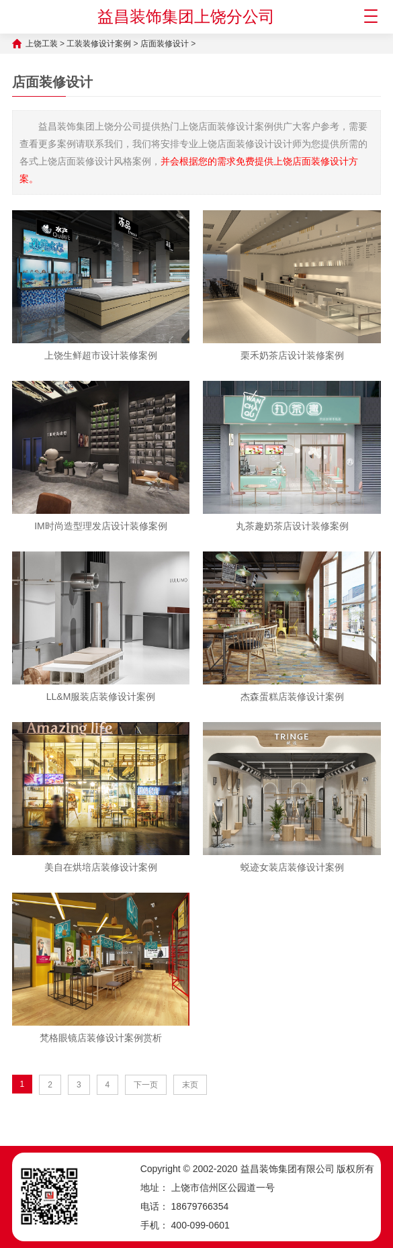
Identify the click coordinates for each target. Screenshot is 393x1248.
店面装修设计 (164, 43)
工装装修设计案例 (99, 43)
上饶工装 (42, 43)
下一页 (146, 1084)
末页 (190, 1084)
